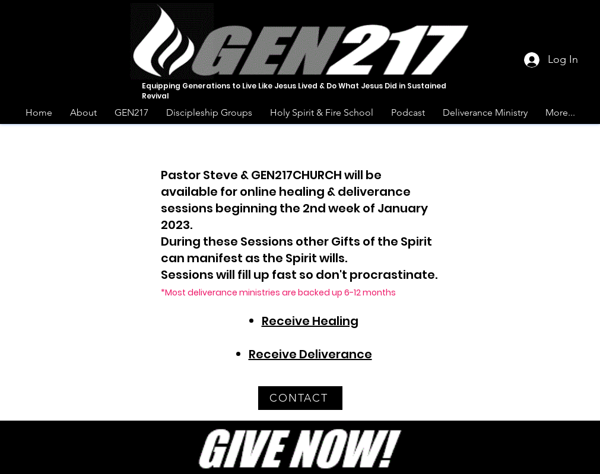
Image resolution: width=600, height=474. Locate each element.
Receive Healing (310, 321)
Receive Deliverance (310, 354)
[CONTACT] (300, 398)
